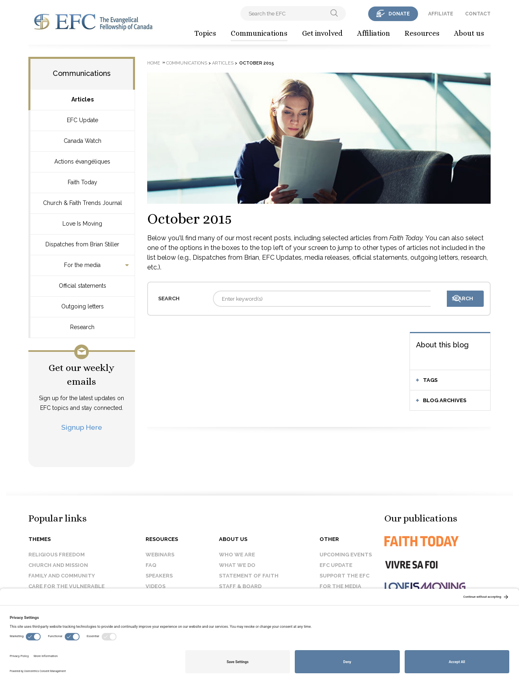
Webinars (160, 555)
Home (153, 63)
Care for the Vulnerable (66, 586)
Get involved (322, 33)
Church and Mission (58, 565)
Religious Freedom (56, 555)
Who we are (237, 555)
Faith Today (82, 182)
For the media (82, 265)
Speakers (159, 576)
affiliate (440, 14)
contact (478, 14)
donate (399, 14)
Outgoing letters (82, 306)
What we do (237, 565)
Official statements (82, 285)
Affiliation (373, 33)
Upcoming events (346, 555)
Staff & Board (240, 586)
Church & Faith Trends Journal (82, 203)
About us (469, 33)
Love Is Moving (82, 223)
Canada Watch (82, 141)
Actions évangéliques (82, 161)
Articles (82, 99)
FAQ (151, 565)
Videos (155, 586)
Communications (259, 33)
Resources (422, 33)
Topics (205, 33)
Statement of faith (249, 576)
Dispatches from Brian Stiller (82, 244)
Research (82, 327)
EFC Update (82, 120)
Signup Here (81, 427)
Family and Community (61, 576)
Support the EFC (344, 576)
